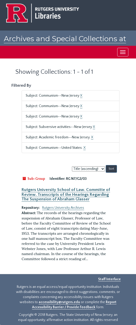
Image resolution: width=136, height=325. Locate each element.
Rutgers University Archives (63, 208)
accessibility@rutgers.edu (59, 302)
